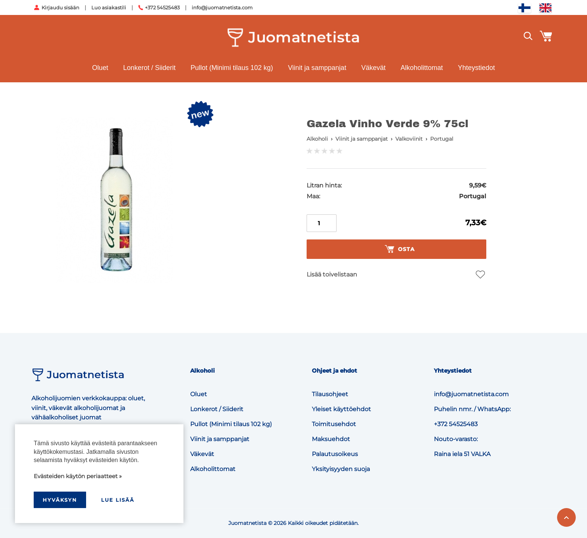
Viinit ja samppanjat (317, 67)
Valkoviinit (409, 138)
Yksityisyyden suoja (341, 469)
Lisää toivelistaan (332, 274)
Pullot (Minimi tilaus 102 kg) (232, 67)
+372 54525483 (162, 7)
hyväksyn (60, 500)
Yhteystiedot (476, 67)
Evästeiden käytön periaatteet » (78, 476)
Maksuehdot (331, 439)
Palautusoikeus (335, 454)
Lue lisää (117, 500)
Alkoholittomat (422, 67)
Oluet (100, 67)
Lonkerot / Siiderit (149, 67)
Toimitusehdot (334, 424)
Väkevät (373, 67)
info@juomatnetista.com (222, 7)
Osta (400, 249)
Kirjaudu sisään (60, 7)
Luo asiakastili (108, 7)
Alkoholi (317, 138)
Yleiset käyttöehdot (341, 409)
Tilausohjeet (330, 394)
